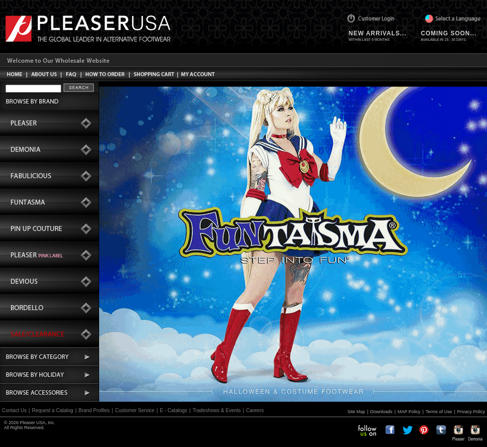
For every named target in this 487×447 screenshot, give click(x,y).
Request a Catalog (52, 410)
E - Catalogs (173, 410)
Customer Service (134, 410)
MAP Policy (408, 411)
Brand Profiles (94, 410)
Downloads (381, 411)
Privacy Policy (471, 411)
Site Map (356, 411)
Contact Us (14, 410)
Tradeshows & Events (217, 410)
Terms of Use (439, 411)
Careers (255, 410)
